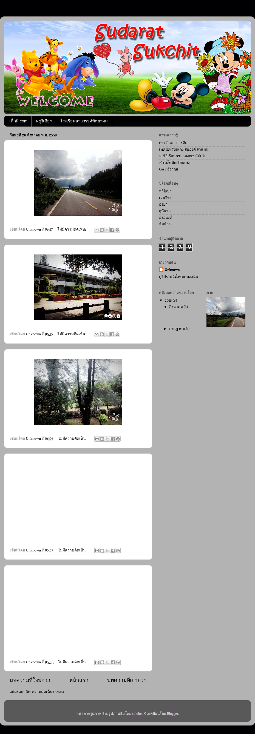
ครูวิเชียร (44, 121)
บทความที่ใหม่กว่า (30, 680)
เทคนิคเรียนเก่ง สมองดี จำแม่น (183, 149)
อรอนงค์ (165, 217)
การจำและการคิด (173, 143)
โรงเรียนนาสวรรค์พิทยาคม (84, 121)
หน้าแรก (78, 680)
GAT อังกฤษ (168, 169)
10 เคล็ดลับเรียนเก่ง (174, 162)
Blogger (172, 713)
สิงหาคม (176, 306)
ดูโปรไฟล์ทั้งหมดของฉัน (178, 276)
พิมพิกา (165, 224)
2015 (169, 300)
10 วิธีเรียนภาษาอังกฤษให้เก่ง (182, 156)
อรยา (163, 204)
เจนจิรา (165, 197)
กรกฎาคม (177, 328)
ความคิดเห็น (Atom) (48, 692)
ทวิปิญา (165, 191)
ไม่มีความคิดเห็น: (72, 229)
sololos (137, 713)
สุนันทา (165, 211)
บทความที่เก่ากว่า (127, 680)
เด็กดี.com (18, 121)
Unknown (172, 269)
